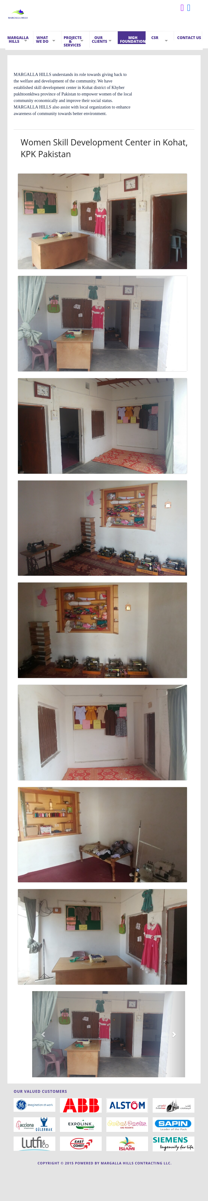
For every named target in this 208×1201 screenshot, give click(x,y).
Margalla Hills (18, 39)
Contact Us (189, 37)
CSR (154, 37)
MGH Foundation (133, 39)
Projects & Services (73, 41)
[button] (43, 1034)
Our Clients (99, 39)
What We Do (42, 39)
